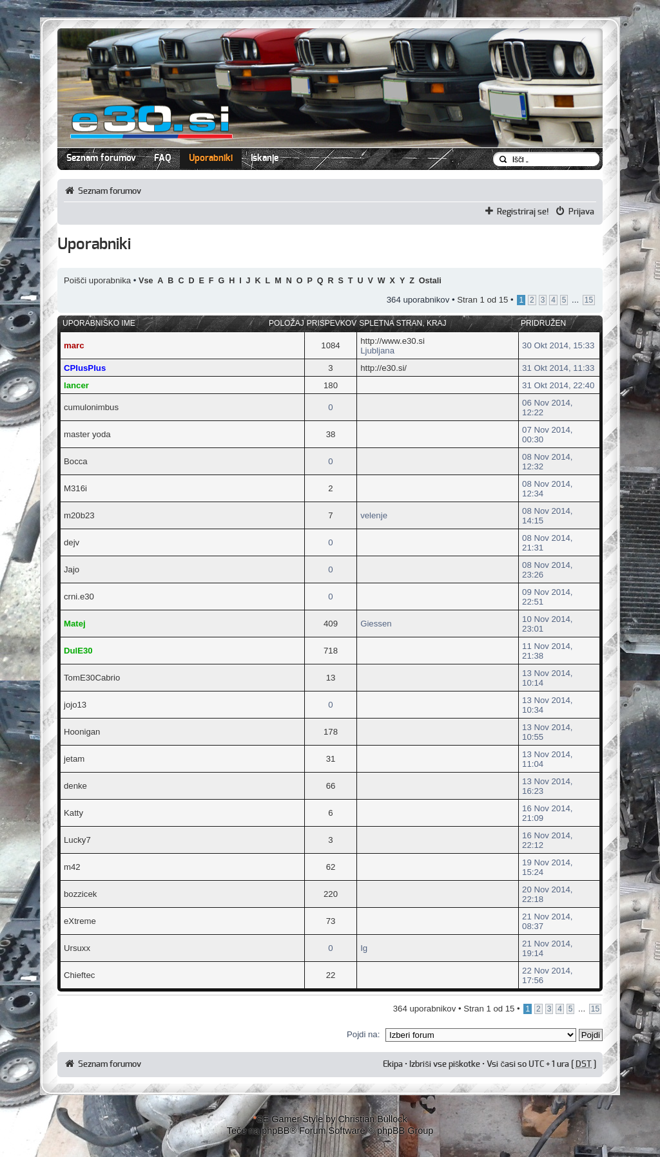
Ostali (430, 280)
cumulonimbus (91, 407)
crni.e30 (79, 596)
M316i (75, 488)
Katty (73, 813)
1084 (330, 345)
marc (74, 345)
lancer (76, 385)
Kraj (437, 323)
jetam (74, 759)
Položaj (286, 323)
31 (331, 759)
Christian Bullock (372, 1119)
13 (331, 677)
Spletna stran (390, 323)
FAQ (162, 158)
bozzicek (80, 894)
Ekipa (393, 1064)
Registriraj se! (523, 211)
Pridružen (543, 323)
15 (589, 300)
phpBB (275, 1130)
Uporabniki (211, 158)
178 (331, 732)
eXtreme (80, 921)
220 (331, 894)
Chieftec (79, 975)
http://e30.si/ (383, 368)
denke (75, 786)
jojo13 (75, 705)
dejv (71, 542)
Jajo (71, 569)
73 (331, 921)
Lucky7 (77, 840)
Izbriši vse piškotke (445, 1064)
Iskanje (264, 158)
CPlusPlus (85, 368)
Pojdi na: (363, 1034)
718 (331, 650)
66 (331, 786)
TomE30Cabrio (92, 677)
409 (331, 623)
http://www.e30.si (392, 341)
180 (331, 385)
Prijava (581, 211)
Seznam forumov (101, 158)
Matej (75, 623)
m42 (72, 867)
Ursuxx (77, 948)
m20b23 (79, 515)
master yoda (87, 434)
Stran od (482, 300)
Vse (146, 280)
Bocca (76, 461)
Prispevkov (331, 323)
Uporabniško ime (99, 323)
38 (331, 434)
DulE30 (78, 650)
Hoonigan (82, 732)
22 (331, 975)
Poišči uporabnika (97, 280)
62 (331, 867)
